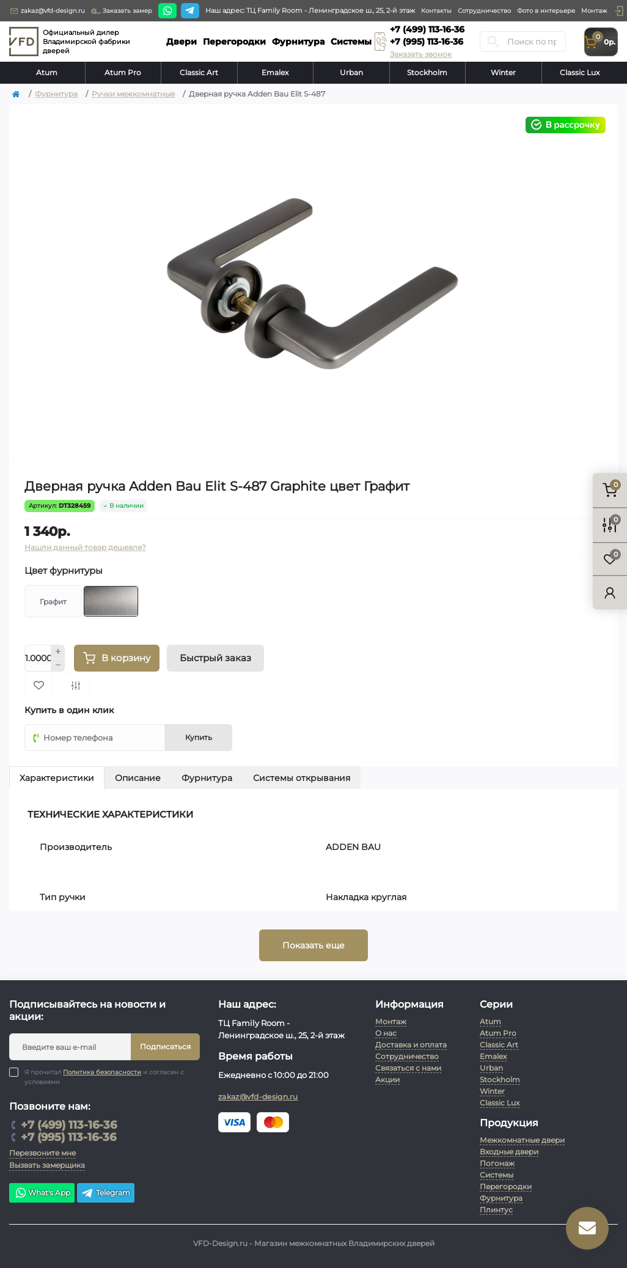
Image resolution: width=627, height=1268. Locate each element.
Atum (46, 72)
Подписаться (165, 1046)
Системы (496, 1174)
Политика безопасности (102, 1072)
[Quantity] (37, 658)
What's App (41, 1193)
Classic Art (199, 72)
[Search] (493, 41)
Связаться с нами (408, 1067)
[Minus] (58, 665)
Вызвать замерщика (47, 1165)
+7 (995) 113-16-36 (426, 41)
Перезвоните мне (42, 1152)
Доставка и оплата (411, 1044)
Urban (351, 72)
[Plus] (58, 651)
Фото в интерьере (546, 11)
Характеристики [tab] (57, 777)
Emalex (275, 72)
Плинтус (496, 1209)
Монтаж (594, 11)
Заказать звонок (421, 54)
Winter (503, 72)
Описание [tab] (138, 777)
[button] (619, 11)
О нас (386, 1033)
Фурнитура (56, 93)
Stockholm (427, 72)
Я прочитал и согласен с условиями (104, 1077)
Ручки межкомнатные (133, 93)
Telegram (105, 1193)
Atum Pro (123, 72)
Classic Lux (580, 72)
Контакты (436, 11)
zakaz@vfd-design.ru (47, 11)
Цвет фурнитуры (63, 570)
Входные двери (509, 1151)
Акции (387, 1079)
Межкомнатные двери (522, 1140)
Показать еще (313, 945)
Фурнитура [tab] (207, 777)
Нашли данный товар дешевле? (85, 547)
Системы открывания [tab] (301, 777)
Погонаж (497, 1163)
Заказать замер (121, 11)
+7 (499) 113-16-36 (427, 29)
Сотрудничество (484, 11)
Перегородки (506, 1186)
